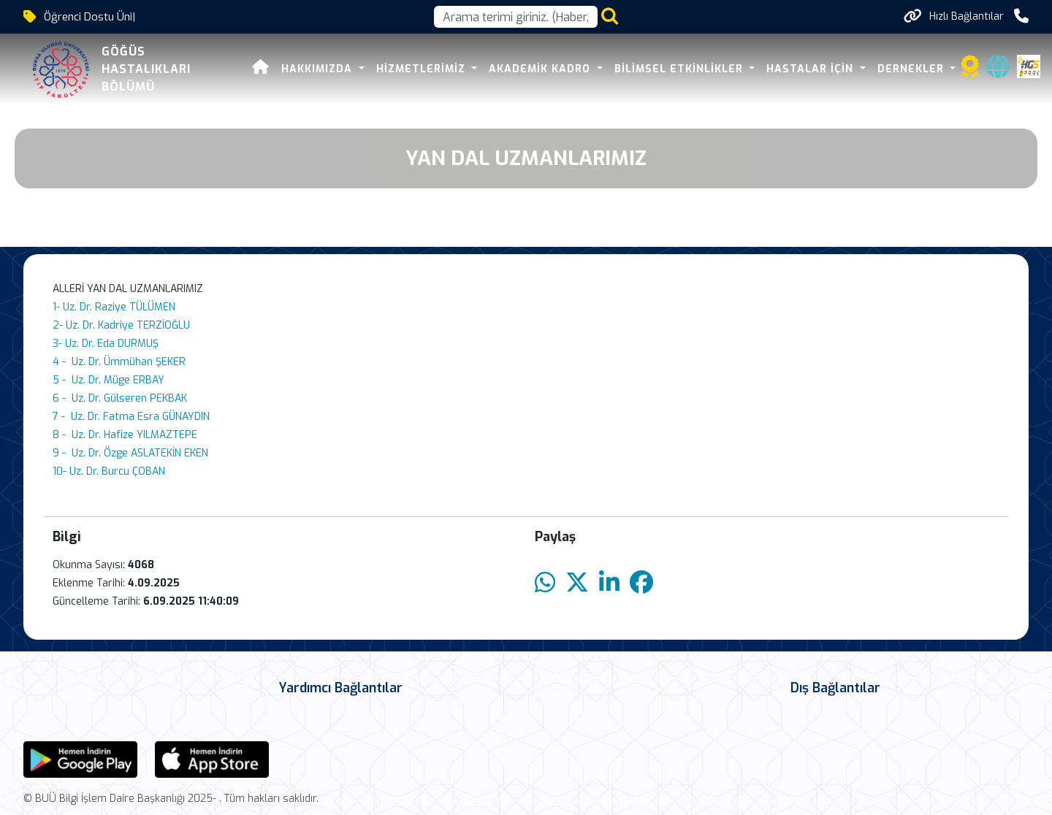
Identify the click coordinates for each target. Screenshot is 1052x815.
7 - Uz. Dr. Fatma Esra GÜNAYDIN (131, 417)
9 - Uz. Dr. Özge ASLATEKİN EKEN (130, 453)
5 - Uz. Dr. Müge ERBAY (108, 380)
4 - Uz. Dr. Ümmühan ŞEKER (119, 362)
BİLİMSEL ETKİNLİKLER (659, 69)
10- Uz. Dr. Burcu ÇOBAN (109, 471)
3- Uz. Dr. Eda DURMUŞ (106, 344)
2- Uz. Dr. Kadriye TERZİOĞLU (121, 325)
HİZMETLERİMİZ (401, 69)
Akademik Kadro (520, 69)
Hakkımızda (298, 69)
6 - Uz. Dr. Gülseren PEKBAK (120, 398)
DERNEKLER (891, 69)
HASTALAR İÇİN (791, 69)
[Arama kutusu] (516, 17)
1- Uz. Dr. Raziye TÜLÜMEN (114, 307)
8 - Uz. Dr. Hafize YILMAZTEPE (125, 435)
